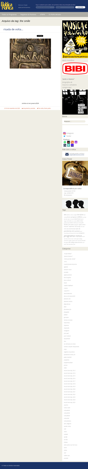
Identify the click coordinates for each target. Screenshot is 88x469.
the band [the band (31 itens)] (80, 240)
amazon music (68, 269)
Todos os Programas (9, 14)
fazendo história (68, 301)
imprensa (66, 325)
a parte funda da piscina (70, 264)
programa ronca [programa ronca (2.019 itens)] (73, 236)
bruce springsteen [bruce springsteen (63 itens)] (72, 217)
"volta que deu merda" (69, 259)
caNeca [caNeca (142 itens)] (79, 217)
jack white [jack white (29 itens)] (79, 222)
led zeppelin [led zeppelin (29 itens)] (75, 224)
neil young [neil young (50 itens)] (77, 226)
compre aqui (66, 87)
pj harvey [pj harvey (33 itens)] (71, 233)
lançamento (26, 108)
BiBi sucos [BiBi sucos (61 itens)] (66, 215)
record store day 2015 (69, 376)
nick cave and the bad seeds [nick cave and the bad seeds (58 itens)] (71, 229)
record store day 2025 (69, 402)
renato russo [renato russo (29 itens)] (70, 238)
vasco (65, 447)
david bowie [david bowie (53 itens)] (77, 219)
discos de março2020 (69, 296)
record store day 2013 (69, 370)
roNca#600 (67, 415)
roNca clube (67, 408)
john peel (66, 333)
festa (65, 307)
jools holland (67, 336)
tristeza (66, 442)
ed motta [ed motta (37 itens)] (69, 221)
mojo (65, 349)
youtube (32, 108)
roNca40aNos (67, 421)
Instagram (68, 133)
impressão (66, 328)
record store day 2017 (69, 381)
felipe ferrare (67, 304)
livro (65, 341)
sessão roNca (67, 426)
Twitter (67, 136)
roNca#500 (67, 413)
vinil (65, 453)
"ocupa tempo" (68, 253)
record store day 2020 (69, 389)
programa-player (68, 362)
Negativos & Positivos (28, 14)
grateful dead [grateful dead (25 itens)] (66, 222)
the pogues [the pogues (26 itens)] (66, 242)
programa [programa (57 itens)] (81, 233)
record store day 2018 (69, 384)
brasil (65, 283)
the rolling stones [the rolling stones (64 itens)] (73, 242)
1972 (65, 261)
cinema (66, 288)
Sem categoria (67, 423)
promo (65, 365)
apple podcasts (68, 275)
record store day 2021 (69, 392)
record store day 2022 (69, 394)
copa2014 (66, 291)
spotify (65, 437)
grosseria (66, 317)
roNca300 (66, 418)
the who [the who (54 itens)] (80, 242)
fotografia (66, 312)
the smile (41, 108)
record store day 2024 (69, 400)
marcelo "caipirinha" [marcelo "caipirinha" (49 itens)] (69, 226)
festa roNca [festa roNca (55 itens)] (80, 221)
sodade (66, 434)
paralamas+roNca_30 (69, 354)
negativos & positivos (69, 352)
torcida (66, 439)
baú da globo (67, 277)
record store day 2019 (69, 386)
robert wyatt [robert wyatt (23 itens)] (76, 238)
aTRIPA (42, 14)
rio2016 (66, 405)
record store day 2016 (69, 378)
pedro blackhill (67, 357)
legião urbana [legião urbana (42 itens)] (82, 224)
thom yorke (47, 108)
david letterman (68, 293)
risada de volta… (13, 29)
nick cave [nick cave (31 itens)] (82, 226)
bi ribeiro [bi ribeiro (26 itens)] (71, 214)
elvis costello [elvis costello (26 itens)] (74, 221)
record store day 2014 (69, 373)
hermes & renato (68, 320)
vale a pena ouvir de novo (70, 445)
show (65, 431)
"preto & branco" (68, 256)
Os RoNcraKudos (55, 14)
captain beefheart (68, 285)
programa (66, 360)
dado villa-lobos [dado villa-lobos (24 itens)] (71, 219)
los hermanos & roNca (70, 344)
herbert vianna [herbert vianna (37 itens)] (73, 222)
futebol (65, 315)
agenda (66, 267)
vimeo (65, 450)
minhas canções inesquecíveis (71, 346)
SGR (65, 429)
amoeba (66, 272)
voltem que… (67, 455)
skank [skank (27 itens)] (76, 240)
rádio (65, 368)
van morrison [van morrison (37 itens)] (70, 244)
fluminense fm (67, 309)
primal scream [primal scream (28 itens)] (76, 233)
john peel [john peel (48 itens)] (70, 224)
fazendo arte (67, 299)
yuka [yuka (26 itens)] (74, 244)
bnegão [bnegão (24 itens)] (75, 214)
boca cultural (67, 280)
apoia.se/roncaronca (24, 7)
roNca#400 (67, 410)
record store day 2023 (69, 397)
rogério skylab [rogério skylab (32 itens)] (72, 240)
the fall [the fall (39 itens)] (83, 240)
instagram (66, 330)
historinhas (67, 322)
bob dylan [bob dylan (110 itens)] (80, 215)
